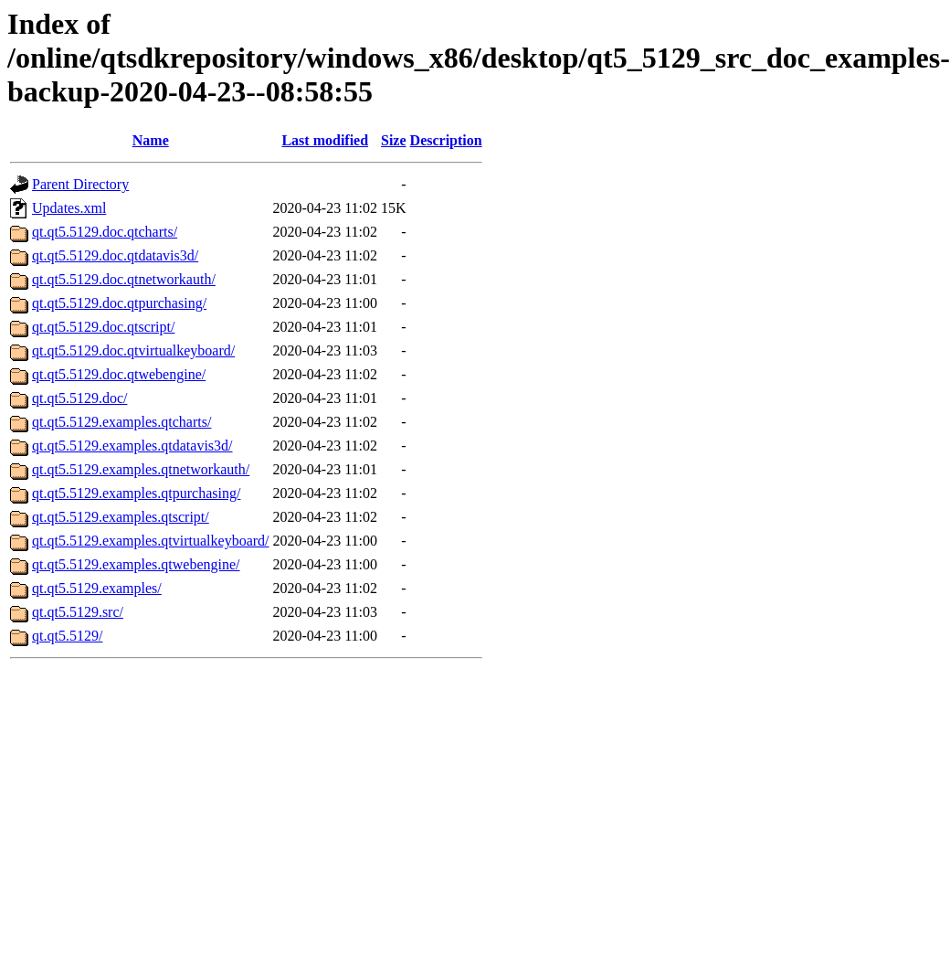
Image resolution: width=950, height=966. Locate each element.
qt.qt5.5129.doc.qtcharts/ (104, 231)
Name (150, 140)
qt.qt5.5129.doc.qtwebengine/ (119, 374)
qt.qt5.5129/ (67, 635)
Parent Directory (80, 184)
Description (446, 140)
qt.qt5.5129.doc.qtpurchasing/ (119, 303)
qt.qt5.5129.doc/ (79, 398)
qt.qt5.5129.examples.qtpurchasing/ (136, 493)
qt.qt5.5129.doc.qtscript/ (103, 326)
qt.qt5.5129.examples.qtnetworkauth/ (140, 469)
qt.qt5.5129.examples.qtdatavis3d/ (132, 445)
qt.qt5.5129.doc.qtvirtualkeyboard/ (133, 350)
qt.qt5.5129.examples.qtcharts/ (121, 422)
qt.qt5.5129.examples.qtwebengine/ (136, 564)
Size (393, 140)
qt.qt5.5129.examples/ (97, 588)
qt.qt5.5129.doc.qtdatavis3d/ (115, 255)
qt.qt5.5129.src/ (77, 612)
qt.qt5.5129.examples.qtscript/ (120, 517)
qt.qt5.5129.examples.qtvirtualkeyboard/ (150, 540)
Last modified (324, 140)
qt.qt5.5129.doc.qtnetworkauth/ (124, 279)
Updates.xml (69, 208)
